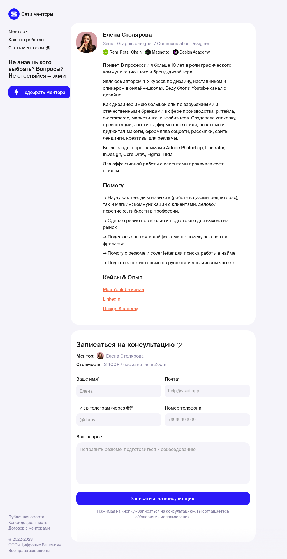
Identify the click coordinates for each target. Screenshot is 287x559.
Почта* (172, 378)
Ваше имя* (87, 378)
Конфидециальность (27, 522)
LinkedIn (111, 299)
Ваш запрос (89, 436)
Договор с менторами (29, 528)
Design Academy (120, 308)
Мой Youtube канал (123, 289)
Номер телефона (183, 407)
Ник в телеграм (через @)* (104, 407)
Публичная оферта (26, 517)
